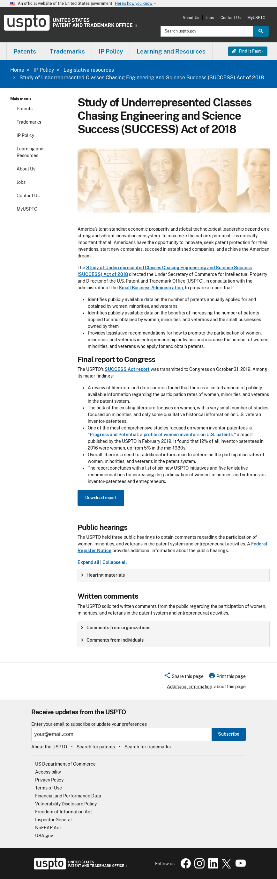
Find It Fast (246, 51)
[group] (174, 575)
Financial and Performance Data (68, 795)
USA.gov (44, 835)
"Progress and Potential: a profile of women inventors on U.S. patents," (162, 434)
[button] (184, 677)
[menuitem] (24, 51)
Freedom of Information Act (63, 811)
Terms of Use (48, 787)
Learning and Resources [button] (171, 51)
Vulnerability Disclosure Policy (66, 803)
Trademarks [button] (67, 51)
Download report (100, 497)
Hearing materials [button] (103, 575)
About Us (191, 17)
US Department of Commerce (65, 764)
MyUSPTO (256, 17)
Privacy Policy (49, 779)
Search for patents (96, 746)
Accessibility (48, 772)
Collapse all (114, 562)
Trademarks (29, 122)
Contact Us (231, 17)
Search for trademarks (147, 746)
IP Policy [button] (111, 51)
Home (17, 70)
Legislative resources (89, 70)
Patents (25, 108)
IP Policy (44, 70)
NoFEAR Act (48, 827)
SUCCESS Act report (127, 369)
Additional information (189, 686)
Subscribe (228, 734)
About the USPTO (49, 746)
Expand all (88, 562)
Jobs (210, 17)
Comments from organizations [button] (115, 627)
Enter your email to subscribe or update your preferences (89, 724)
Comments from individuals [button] (112, 640)
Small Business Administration (151, 287)
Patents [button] (24, 51)
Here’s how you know (136, 3)
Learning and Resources (30, 152)
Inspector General (53, 819)
